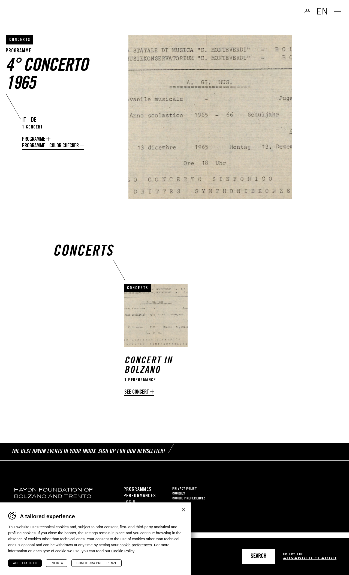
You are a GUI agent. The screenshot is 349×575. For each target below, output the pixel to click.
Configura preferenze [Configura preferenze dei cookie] (96, 563)
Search (258, 556)
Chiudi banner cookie (183, 509)
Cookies (178, 499)
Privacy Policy (184, 494)
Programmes (138, 495)
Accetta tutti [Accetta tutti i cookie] (25, 563)
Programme (33, 139)
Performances (140, 501)
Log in (299, 15)
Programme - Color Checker (50, 146)
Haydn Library (56, 17)
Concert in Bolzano (148, 375)
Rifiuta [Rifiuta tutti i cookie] (57, 563)
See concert (136, 401)
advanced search (309, 558)
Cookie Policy (122, 551)
